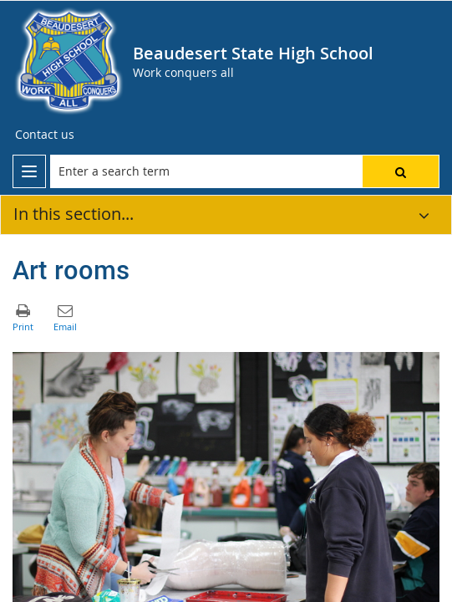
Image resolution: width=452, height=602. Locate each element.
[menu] (29, 171)
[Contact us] (45, 134)
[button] (400, 171)
